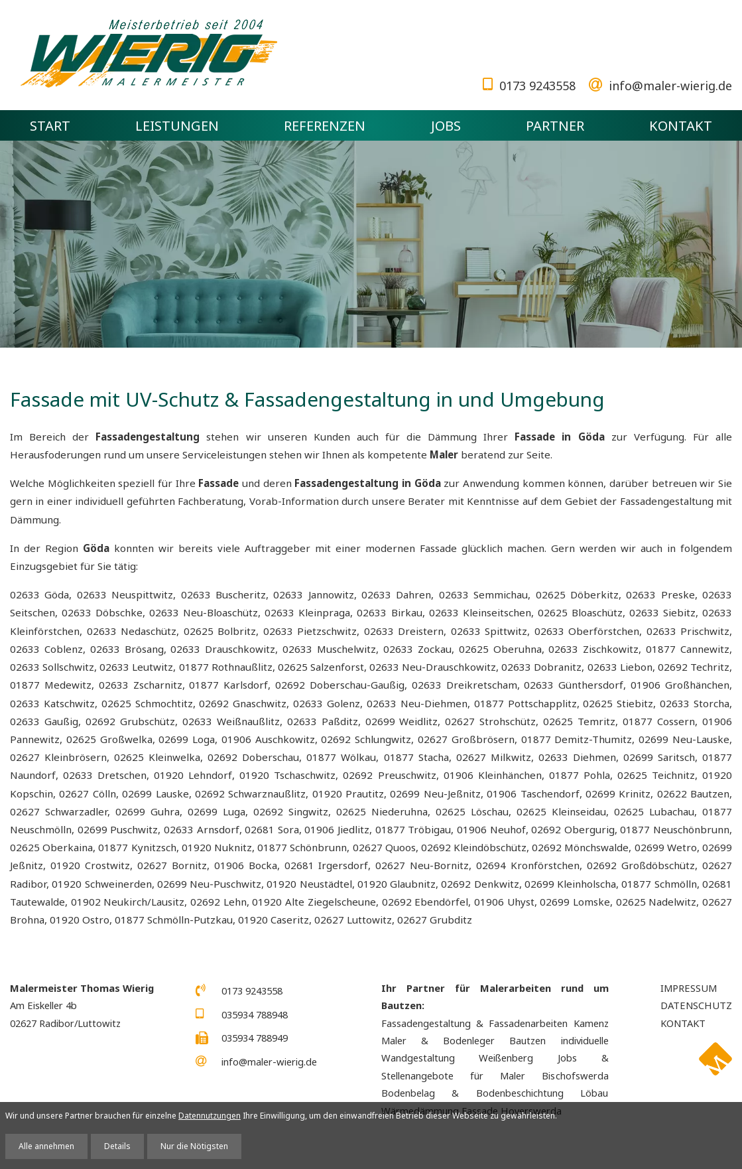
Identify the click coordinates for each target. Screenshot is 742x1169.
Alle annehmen (46, 1146)
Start (50, 125)
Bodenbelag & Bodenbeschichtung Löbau (495, 1092)
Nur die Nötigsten (194, 1146)
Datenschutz (696, 1005)
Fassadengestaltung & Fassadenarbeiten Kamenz (495, 1023)
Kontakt (680, 125)
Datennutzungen (209, 1115)
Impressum (688, 988)
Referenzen (324, 125)
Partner (555, 125)
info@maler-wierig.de (670, 86)
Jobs (446, 125)
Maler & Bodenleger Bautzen (463, 1040)
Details (117, 1146)
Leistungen (177, 125)
